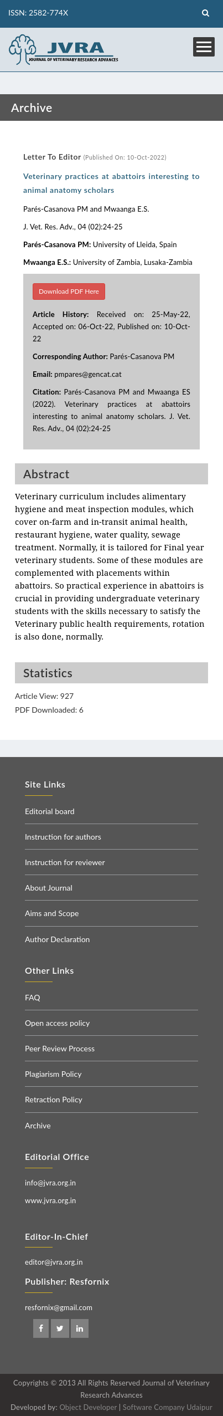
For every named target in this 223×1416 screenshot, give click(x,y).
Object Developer (88, 1407)
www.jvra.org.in (50, 1200)
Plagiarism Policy (53, 1073)
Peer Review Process (60, 1048)
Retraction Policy (53, 1099)
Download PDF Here (69, 291)
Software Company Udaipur (167, 1407)
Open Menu (204, 47)
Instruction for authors (63, 836)
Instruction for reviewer (65, 862)
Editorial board (50, 811)
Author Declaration (57, 939)
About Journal (48, 887)
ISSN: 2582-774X (38, 12)
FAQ (32, 997)
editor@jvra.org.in (54, 1261)
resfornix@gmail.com (58, 1307)
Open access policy (57, 1023)
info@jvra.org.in (50, 1182)
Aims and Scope (52, 913)
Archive (38, 1125)
